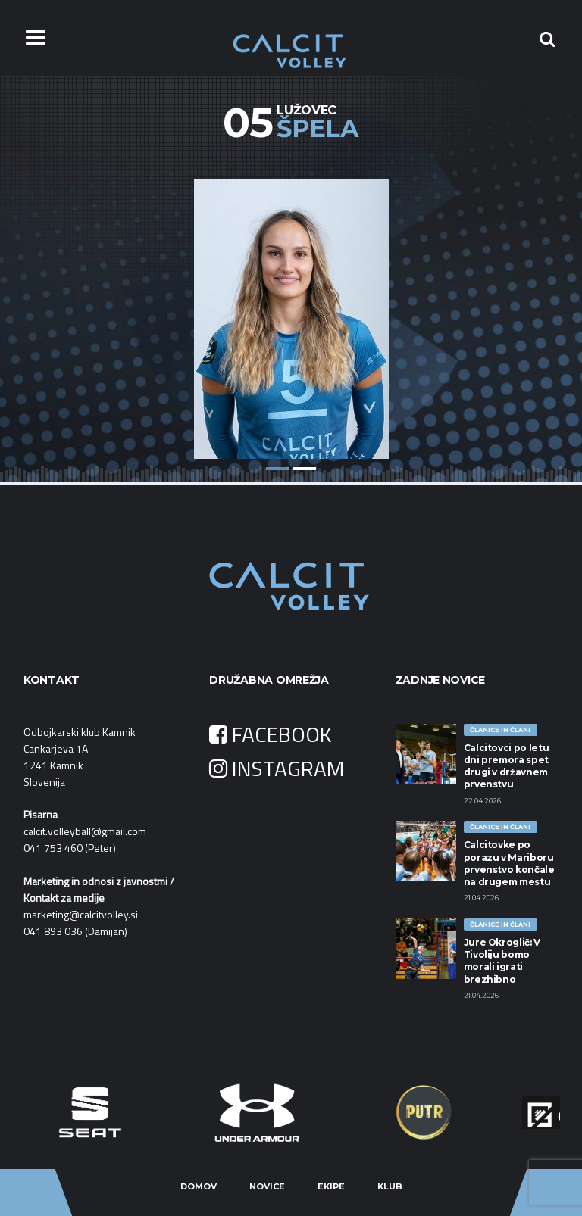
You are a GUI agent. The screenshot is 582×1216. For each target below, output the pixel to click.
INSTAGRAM (276, 768)
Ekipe (331, 1186)
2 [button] (304, 468)
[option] (291, 307)
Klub (389, 1186)
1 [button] (277, 468)
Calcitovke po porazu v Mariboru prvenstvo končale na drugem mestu (509, 863)
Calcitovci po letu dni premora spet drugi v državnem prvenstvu (506, 766)
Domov (198, 1186)
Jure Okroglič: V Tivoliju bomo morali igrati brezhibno (502, 961)
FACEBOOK (270, 734)
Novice (267, 1186)
